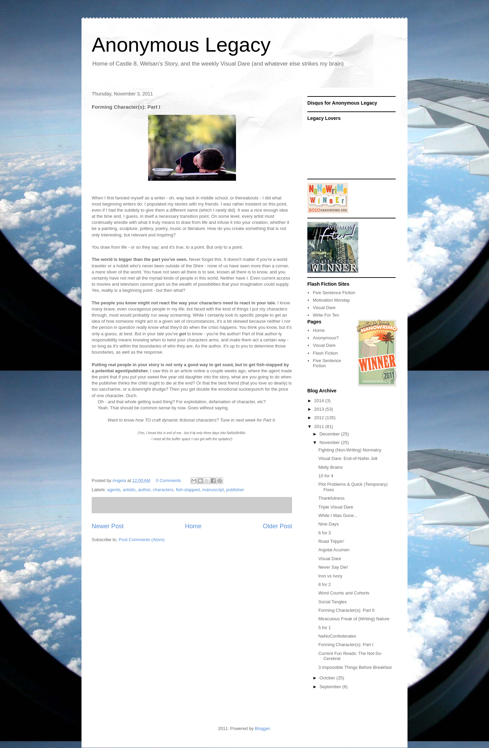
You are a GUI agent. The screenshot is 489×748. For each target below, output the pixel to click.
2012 (319, 417)
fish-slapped (188, 489)
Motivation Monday (331, 300)
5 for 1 (324, 627)
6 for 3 (324, 532)
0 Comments (168, 480)
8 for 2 (324, 584)
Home (193, 526)
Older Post (277, 526)
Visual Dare (324, 307)
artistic (129, 489)
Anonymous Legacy (181, 44)
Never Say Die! (333, 567)
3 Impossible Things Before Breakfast (355, 667)
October (328, 677)
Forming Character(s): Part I (345, 644)
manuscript (213, 489)
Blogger (262, 728)
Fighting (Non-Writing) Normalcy (349, 449)
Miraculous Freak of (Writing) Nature (353, 618)
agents (114, 489)
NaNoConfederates (337, 636)
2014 (319, 400)
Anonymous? (326, 337)
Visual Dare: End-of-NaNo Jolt (347, 458)
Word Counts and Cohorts (343, 592)
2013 (319, 409)
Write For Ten (326, 315)
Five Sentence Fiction (334, 292)
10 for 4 (325, 475)
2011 (319, 426)
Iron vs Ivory (330, 575)
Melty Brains (330, 467)
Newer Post (108, 526)
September (331, 686)
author (144, 489)
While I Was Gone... (337, 515)
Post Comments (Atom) (142, 539)
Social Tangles (332, 601)
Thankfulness (331, 498)
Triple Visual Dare (335, 507)
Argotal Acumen (333, 549)
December (330, 434)
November (330, 442)
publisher (235, 489)
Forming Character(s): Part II (346, 610)
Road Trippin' (331, 541)
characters (163, 489)
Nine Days (328, 524)
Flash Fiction (325, 353)
